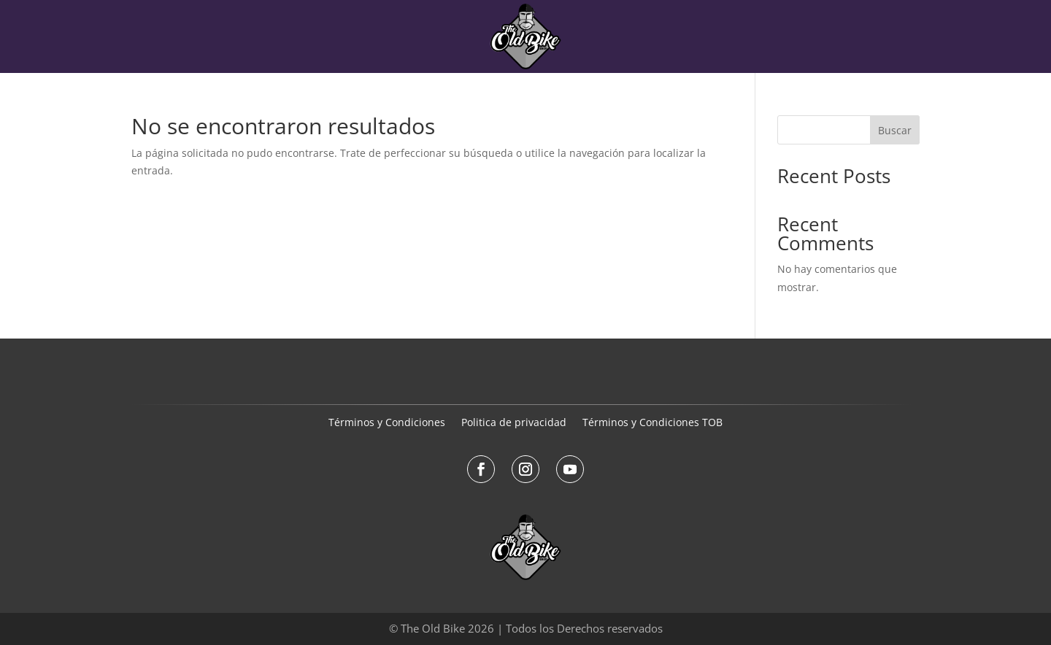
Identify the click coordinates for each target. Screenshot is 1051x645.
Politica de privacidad (513, 423)
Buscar (895, 130)
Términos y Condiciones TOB (652, 423)
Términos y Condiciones (386, 423)
